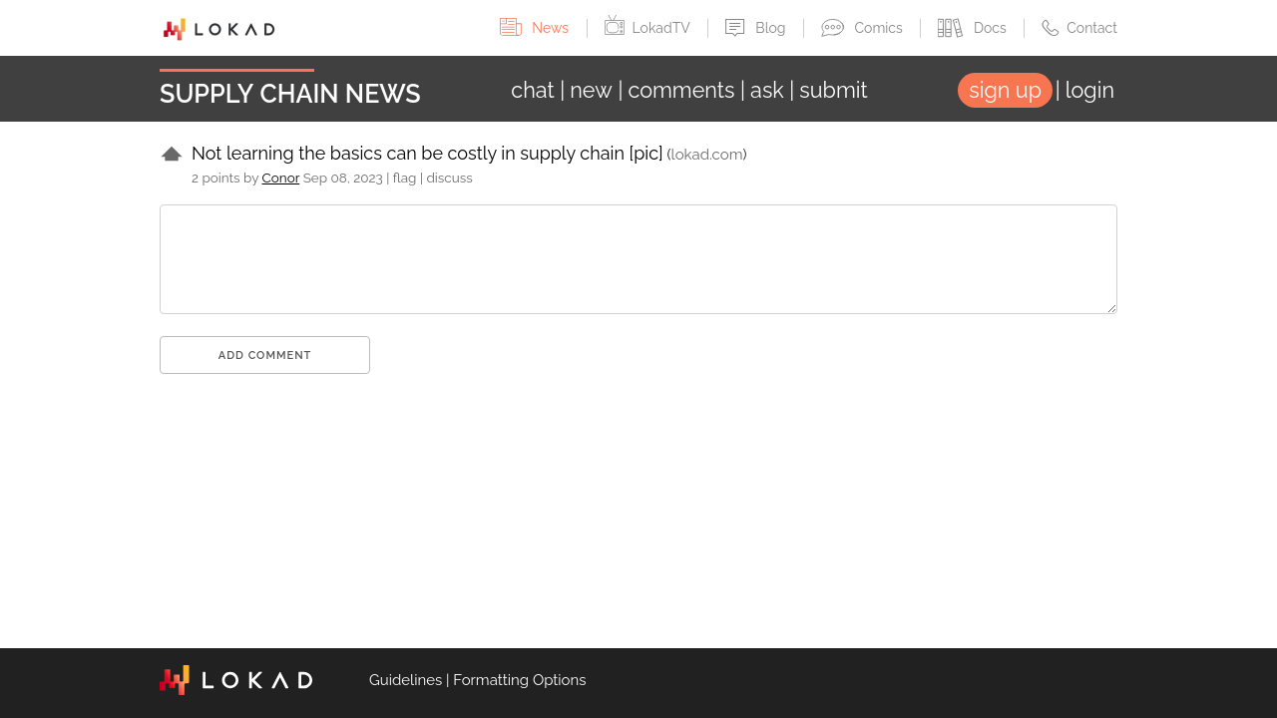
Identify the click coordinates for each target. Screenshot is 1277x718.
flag (405, 177)
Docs (974, 28)
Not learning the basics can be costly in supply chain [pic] (427, 153)
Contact (1079, 28)
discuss (449, 177)
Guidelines (405, 680)
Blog (757, 28)
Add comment (265, 355)
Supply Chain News (290, 94)
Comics (863, 28)
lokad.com (707, 155)
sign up (1005, 90)
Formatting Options (519, 680)
